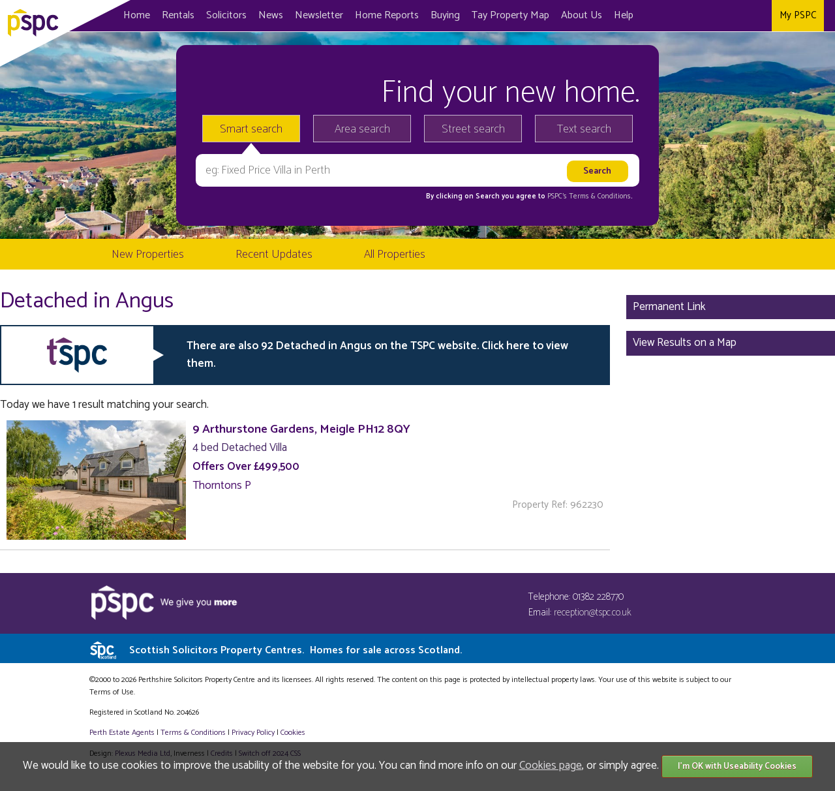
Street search (473, 129)
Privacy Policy (253, 732)
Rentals (178, 15)
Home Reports (387, 15)
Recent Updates (273, 254)
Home (136, 15)
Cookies (293, 732)
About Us (581, 15)
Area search (362, 129)
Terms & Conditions (193, 732)
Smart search (251, 129)
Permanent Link (669, 307)
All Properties (394, 254)
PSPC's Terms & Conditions (589, 196)
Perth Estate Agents (122, 732)
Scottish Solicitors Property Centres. (295, 650)
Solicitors (226, 15)
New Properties (148, 254)
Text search (584, 129)
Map (510, 15)
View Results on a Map (684, 342)
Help (623, 15)
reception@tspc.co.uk (592, 612)
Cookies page (550, 765)
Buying (445, 15)
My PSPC (798, 15)
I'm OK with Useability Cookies (737, 766)
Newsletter (319, 15)
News (270, 15)
